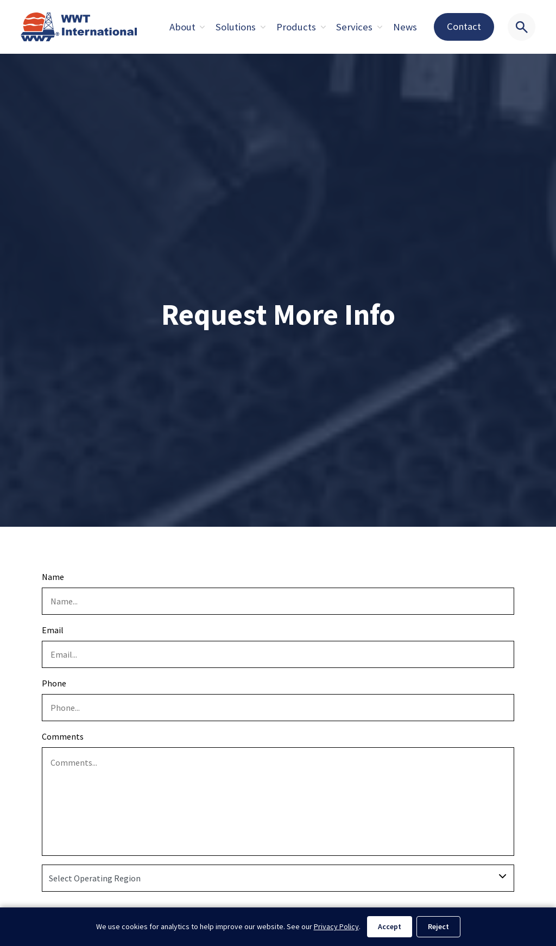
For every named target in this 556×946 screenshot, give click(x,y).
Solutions (236, 27)
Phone (54, 683)
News (405, 27)
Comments (63, 736)
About (182, 27)
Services (354, 27)
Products (296, 27)
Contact (464, 26)
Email (53, 630)
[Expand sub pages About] (202, 27)
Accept (389, 926)
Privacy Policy (336, 926)
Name (53, 576)
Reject (438, 926)
